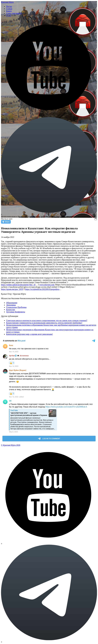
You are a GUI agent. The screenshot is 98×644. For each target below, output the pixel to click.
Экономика (11, 305)
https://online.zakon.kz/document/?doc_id (18, 285)
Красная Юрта (7, 2)
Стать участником (14, 13)
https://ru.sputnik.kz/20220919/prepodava (42, 289)
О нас (8, 15)
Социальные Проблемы (16, 307)
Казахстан (10, 309)
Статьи (9, 9)
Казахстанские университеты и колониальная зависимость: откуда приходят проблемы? (44, 323)
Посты (9, 6)
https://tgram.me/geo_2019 (12, 289)
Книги (9, 11)
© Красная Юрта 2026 (10, 445)
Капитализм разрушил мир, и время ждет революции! (29, 334)
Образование (11, 303)
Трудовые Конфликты (15, 312)
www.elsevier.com (46, 285)
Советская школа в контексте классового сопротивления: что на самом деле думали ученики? (46, 320)
